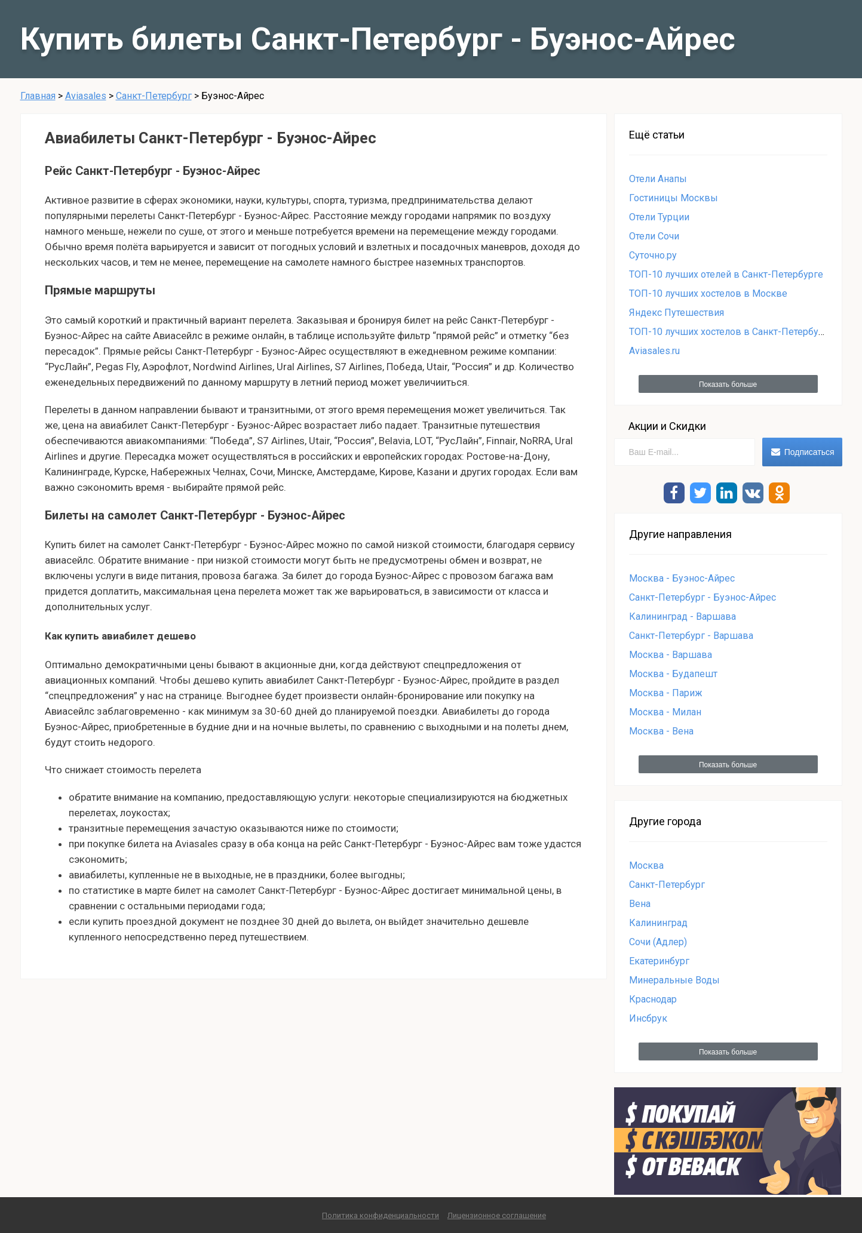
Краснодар (653, 999)
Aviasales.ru (654, 350)
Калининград (658, 922)
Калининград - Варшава (682, 616)
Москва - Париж (666, 693)
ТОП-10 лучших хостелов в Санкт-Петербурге (731, 331)
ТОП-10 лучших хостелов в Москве (708, 293)
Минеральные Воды (674, 980)
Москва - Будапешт (673, 673)
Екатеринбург (659, 961)
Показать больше (728, 384)
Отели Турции (659, 217)
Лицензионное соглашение (496, 1215)
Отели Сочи (654, 236)
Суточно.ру (653, 255)
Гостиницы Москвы (673, 198)
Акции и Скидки (667, 426)
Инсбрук (648, 1018)
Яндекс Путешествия (676, 312)
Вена (640, 903)
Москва (646, 865)
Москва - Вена (661, 731)
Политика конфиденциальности (380, 1215)
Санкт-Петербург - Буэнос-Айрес (702, 597)
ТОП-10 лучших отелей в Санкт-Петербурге (726, 274)
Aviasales (85, 96)
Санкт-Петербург (154, 96)
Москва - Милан (665, 712)
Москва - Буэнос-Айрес (682, 578)
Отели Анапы (658, 179)
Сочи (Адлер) (658, 942)
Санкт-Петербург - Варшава (691, 635)
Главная (38, 96)
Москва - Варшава (670, 654)
